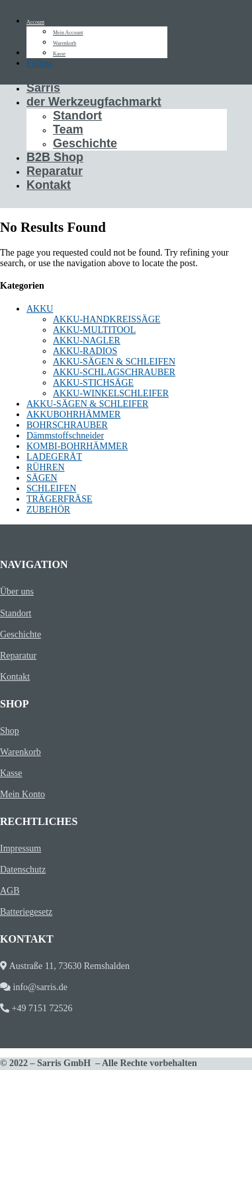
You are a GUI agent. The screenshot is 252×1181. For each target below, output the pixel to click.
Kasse (59, 54)
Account (35, 22)
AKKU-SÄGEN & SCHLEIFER (87, 404)
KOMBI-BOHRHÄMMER (77, 446)
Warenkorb (64, 43)
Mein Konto (22, 794)
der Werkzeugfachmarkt (93, 101)
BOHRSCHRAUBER (67, 425)
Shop (9, 731)
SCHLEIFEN (51, 488)
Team (68, 129)
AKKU (39, 309)
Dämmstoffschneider (65, 436)
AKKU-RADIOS (85, 351)
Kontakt (48, 185)
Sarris (43, 87)
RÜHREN (45, 467)
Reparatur (54, 171)
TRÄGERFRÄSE (59, 499)
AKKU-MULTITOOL (94, 330)
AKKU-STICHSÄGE (93, 383)
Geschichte (85, 143)
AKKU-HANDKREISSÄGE (107, 319)
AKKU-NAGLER (86, 340)
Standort (77, 115)
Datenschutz (23, 870)
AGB (10, 891)
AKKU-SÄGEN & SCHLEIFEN (114, 362)
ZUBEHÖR (48, 510)
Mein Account (68, 33)
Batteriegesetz (26, 912)
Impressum (20, 848)
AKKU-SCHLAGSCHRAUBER (114, 372)
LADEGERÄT (54, 457)
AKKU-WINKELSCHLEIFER (111, 393)
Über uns (17, 591)
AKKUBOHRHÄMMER (73, 414)
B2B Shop (54, 157)
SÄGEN (42, 478)
